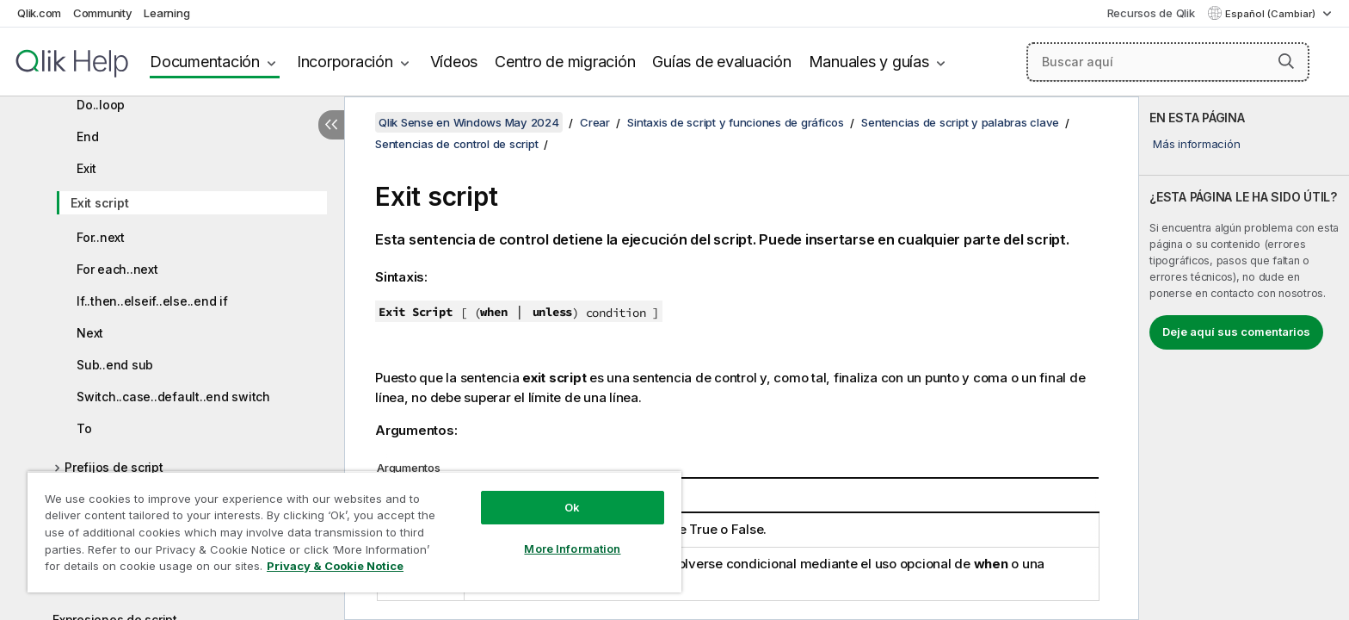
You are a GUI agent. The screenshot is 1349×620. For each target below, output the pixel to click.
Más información (1196, 144)
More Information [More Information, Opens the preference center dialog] (572, 548)
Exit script (99, 202)
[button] (1286, 61)
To (84, 428)
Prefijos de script (114, 467)
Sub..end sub (115, 364)
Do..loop (101, 104)
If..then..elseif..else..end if (152, 301)
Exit (86, 168)
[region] (354, 531)
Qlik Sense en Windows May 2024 (469, 122)
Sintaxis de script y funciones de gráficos (735, 122)
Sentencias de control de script (456, 144)
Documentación (205, 62)
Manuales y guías (869, 62)
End (87, 136)
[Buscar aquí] (1168, 62)
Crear (595, 122)
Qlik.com (39, 13)
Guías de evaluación (721, 62)
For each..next (117, 269)
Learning (166, 13)
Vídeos (454, 62)
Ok (572, 507)
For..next (101, 237)
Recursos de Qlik (1151, 13)
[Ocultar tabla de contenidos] (331, 125)
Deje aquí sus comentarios (1236, 331)
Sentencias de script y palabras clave (960, 122)
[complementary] (1244, 358)
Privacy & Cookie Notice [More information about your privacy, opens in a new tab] (335, 566)
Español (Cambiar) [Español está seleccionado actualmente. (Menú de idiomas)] (1271, 14)
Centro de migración (565, 62)
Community (102, 13)
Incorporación (345, 62)
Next (90, 333)
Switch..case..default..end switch (173, 396)
